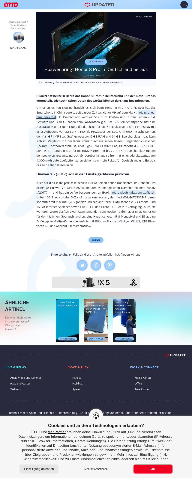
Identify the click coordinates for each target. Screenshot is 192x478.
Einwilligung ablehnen (39, 469)
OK (153, 469)
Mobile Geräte (17, 25)
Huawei (148, 16)
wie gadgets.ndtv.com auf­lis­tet (133, 192)
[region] (96, 447)
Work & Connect (17, 22)
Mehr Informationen (96, 469)
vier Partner (57, 432)
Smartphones (18, 28)
